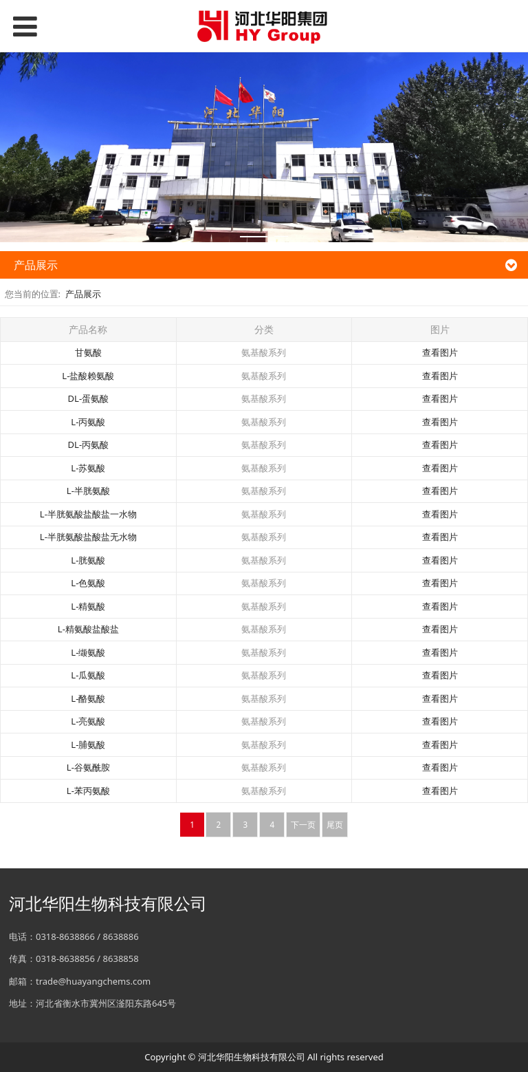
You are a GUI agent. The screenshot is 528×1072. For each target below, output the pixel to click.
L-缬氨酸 (88, 652)
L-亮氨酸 (88, 721)
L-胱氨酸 (88, 560)
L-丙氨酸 (88, 422)
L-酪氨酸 (88, 698)
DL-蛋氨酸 (88, 398)
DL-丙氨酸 (88, 444)
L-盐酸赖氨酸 (88, 375)
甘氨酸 (88, 352)
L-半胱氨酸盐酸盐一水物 (88, 514)
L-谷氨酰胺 (88, 767)
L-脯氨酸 (88, 744)
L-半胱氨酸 (88, 490)
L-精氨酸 (88, 606)
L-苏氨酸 (88, 468)
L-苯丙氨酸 (88, 790)
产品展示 (83, 294)
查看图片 (440, 352)
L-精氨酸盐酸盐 (88, 629)
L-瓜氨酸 (88, 675)
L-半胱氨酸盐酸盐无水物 (88, 536)
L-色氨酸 (88, 583)
